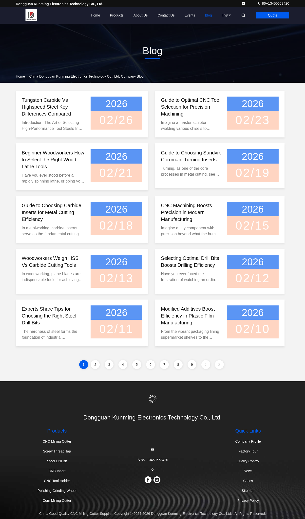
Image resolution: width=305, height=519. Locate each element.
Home (95, 15)
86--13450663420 (273, 3)
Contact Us (165, 15)
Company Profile (248, 441)
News (248, 471)
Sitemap (248, 491)
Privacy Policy (248, 500)
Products (117, 15)
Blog (208, 15)
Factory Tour (248, 451)
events (190, 15)
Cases (248, 481)
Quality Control (248, 461)
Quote (272, 15)
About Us (140, 15)
